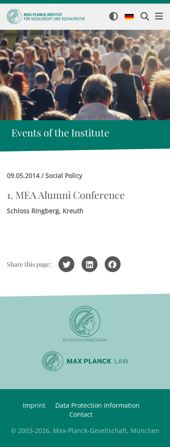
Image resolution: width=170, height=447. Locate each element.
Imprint (34, 405)
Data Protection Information (97, 405)
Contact (80, 414)
